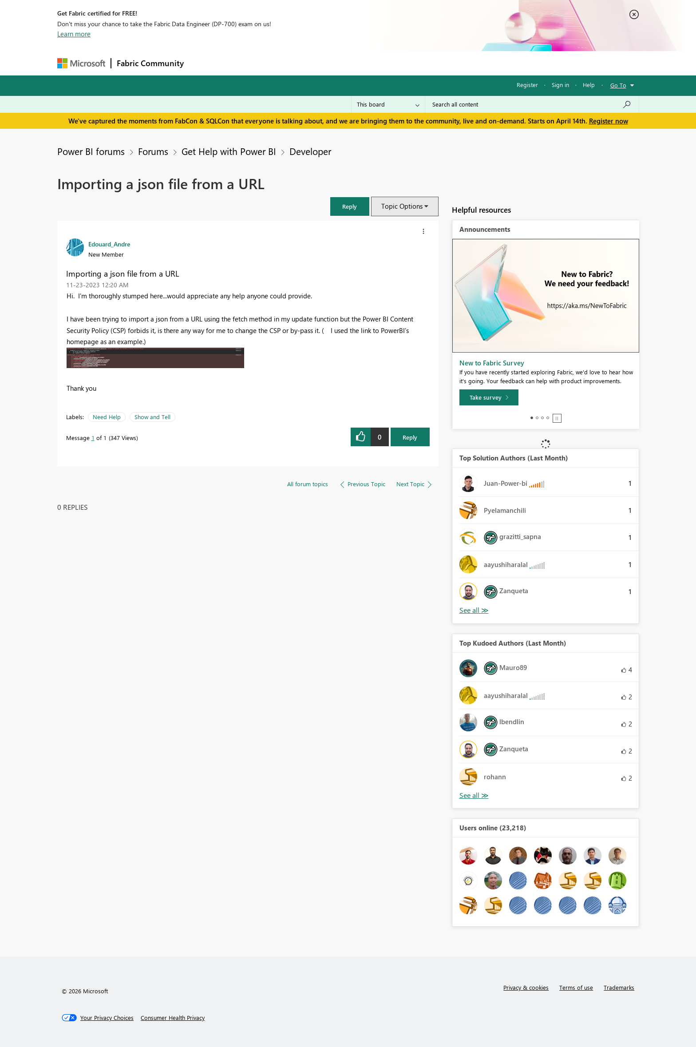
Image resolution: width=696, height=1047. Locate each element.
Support (430, 63)
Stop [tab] (557, 418)
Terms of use (576, 987)
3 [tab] (542, 418)
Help (589, 84)
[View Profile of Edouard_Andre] (109, 243)
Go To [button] (618, 85)
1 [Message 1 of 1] (93, 437)
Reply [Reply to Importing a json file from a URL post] (410, 437)
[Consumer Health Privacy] (173, 1018)
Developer (310, 151)
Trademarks (619, 987)
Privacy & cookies (526, 987)
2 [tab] (537, 418)
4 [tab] (548, 418)
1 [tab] (532, 418)
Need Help (107, 417)
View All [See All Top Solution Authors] (474, 610)
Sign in (560, 84)
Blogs (359, 63)
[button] (349, 206)
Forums (204, 63)
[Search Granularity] (388, 104)
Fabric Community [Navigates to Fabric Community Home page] (150, 63)
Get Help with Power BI (229, 151)
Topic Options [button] (402, 206)
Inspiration (243, 63)
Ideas (279, 63)
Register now (608, 120)
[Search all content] (532, 104)
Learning (393, 63)
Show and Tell (152, 417)
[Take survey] (488, 397)
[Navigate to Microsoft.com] (81, 63)
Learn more (74, 33)
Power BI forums (91, 151)
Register (527, 84)
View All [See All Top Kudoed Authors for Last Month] (474, 795)
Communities (319, 63)
